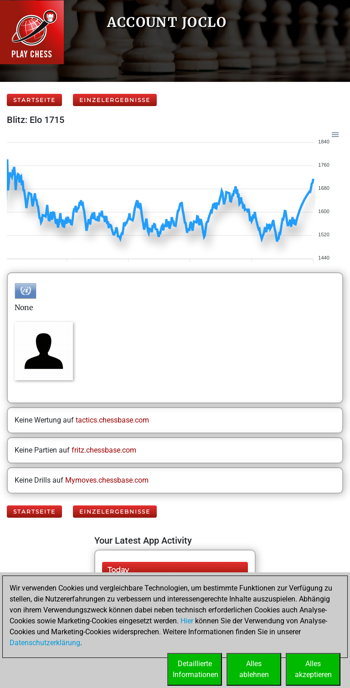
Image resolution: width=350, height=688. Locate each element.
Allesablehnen (254, 669)
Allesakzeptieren (313, 669)
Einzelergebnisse (114, 100)
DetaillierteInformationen (195, 669)
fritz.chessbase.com (104, 450)
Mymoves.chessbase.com (107, 480)
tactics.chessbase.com (112, 420)
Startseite (34, 100)
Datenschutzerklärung (45, 642)
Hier (186, 621)
